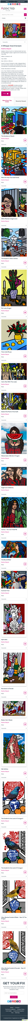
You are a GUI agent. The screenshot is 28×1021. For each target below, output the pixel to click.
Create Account (21, 1)
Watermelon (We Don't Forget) (10, 456)
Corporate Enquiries (18, 1011)
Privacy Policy (20, 1009)
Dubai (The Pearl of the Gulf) (9, 412)
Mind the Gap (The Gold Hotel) (10, 177)
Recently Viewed (21, 101)
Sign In (7, 1)
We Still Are (4, 769)
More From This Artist (7, 101)
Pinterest (15, 4)
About (11, 1007)
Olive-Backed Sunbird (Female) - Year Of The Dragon (13, 968)
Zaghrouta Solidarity (7, 487)
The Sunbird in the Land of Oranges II (12, 818)
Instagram (13, 4)
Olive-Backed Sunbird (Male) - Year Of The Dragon (14, 918)
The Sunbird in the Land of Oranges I (12, 868)
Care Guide (9, 1011)
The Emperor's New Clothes (9, 258)
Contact (19, 4)
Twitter (8, 4)
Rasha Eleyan (6, 48)
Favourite (14, 42)
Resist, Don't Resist (6, 720)
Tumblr (17, 4)
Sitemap (17, 1012)
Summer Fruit (5, 590)
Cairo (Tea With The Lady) (9, 382)
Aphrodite (4, 639)
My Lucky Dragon (6, 308)
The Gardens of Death (7, 136)
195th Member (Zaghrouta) (9, 219)
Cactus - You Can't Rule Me (9, 529)
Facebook (11, 4)
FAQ (12, 1012)
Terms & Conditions (10, 1009)
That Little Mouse (6, 352)
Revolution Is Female (7, 688)
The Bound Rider (6, 560)
